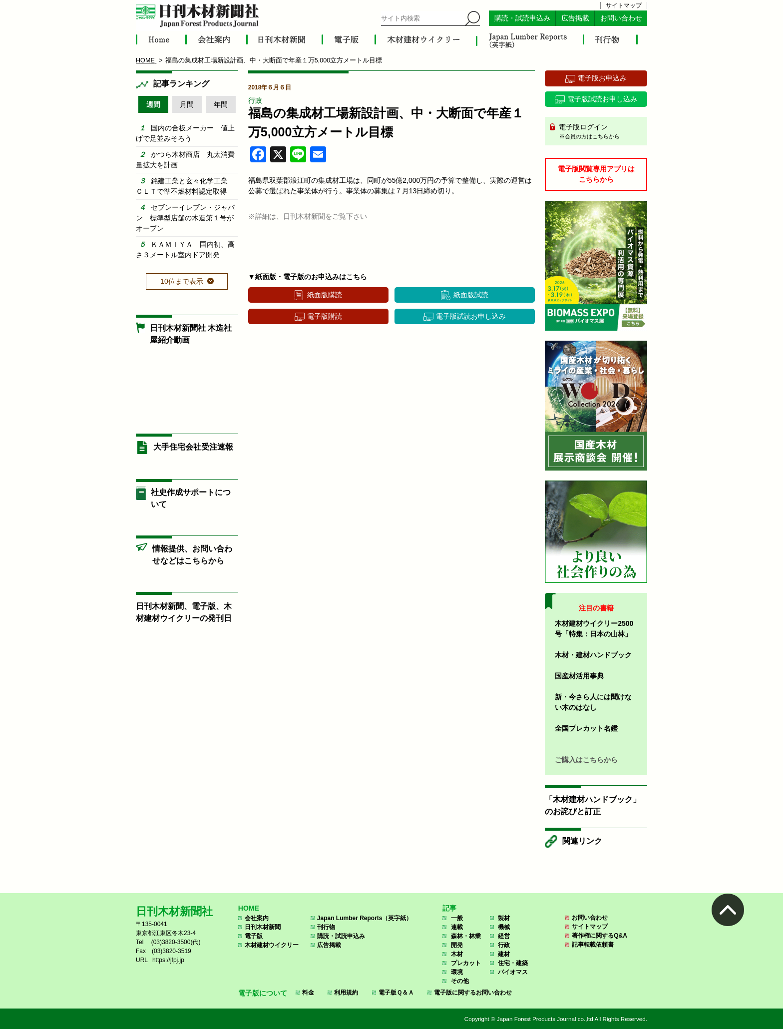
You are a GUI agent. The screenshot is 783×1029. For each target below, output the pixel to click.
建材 (504, 954)
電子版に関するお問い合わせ (473, 992)
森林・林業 (466, 936)
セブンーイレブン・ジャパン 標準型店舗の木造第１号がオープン (185, 217)
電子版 (254, 936)
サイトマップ (624, 5)
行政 (255, 100)
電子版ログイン (599, 132)
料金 (308, 992)
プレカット (466, 963)
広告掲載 (575, 18)
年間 (221, 104)
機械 (504, 927)
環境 (457, 972)
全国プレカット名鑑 (586, 728)
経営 (504, 936)
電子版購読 (324, 316)
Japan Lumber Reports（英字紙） (364, 918)
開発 (457, 945)
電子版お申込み (602, 78)
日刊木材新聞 (263, 927)
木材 (457, 954)
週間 (153, 104)
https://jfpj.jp (168, 960)
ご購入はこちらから (586, 760)
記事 (449, 908)
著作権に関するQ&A (599, 935)
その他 (460, 981)
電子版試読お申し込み (471, 316)
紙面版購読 (324, 295)
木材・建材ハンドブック (593, 655)
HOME (248, 908)
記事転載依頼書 (593, 944)
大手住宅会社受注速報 (193, 447)
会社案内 (257, 918)
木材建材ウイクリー (272, 945)
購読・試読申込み (522, 18)
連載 (457, 927)
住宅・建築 (513, 963)
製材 (504, 918)
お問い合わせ (621, 18)
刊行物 (326, 927)
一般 (457, 918)
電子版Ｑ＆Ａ (396, 992)
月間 (187, 104)
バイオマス (513, 972)
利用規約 (346, 992)
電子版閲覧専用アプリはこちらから (596, 174)
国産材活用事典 (579, 676)
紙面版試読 (470, 295)
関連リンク (582, 841)
